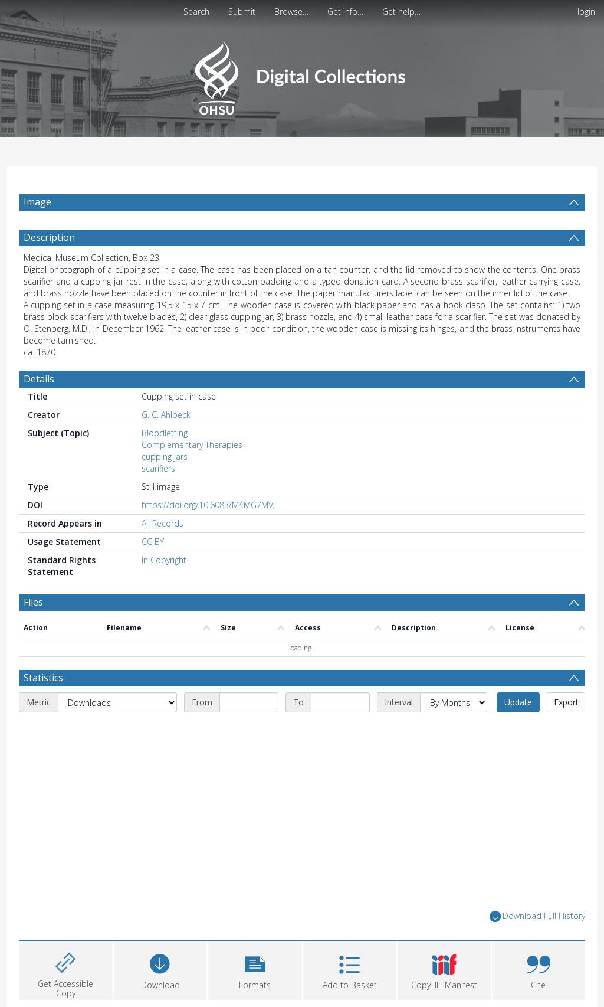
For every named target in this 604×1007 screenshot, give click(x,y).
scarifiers (158, 468)
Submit (241, 11)
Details (39, 378)
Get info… (345, 11)
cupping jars (165, 456)
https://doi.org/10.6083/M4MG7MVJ (208, 505)
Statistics (43, 677)
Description (49, 237)
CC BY (153, 541)
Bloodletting (165, 433)
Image (37, 201)
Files (33, 602)
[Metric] (117, 702)
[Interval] (453, 702)
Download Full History (537, 916)
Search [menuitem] (196, 11)
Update (518, 702)
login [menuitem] (586, 11)
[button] (255, 969)
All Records (162, 523)
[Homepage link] (301, 75)
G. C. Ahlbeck (166, 414)
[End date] (340, 702)
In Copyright (164, 559)
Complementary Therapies (192, 444)
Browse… (291, 11)
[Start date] (248, 702)
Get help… (401, 11)
